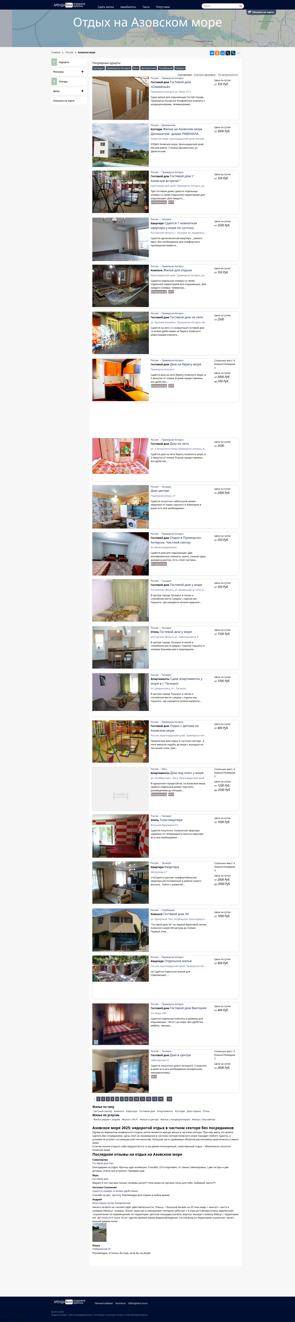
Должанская (148, 68)
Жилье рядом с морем (106, 1119)
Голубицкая (166, 68)
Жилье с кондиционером (175, 1119)
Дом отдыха (194, 1111)
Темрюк (180, 68)
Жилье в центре (149, 1119)
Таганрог (98, 68)
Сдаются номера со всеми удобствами (115, 1191)
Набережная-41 (101, 1249)
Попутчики (164, 7)
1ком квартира (171, 820)
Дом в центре (180, 1055)
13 (154, 1099)
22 (169, 1099)
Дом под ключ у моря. (187, 773)
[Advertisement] (165, 422)
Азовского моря (110, 1217)
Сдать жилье (107, 7)
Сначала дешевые (204, 74)
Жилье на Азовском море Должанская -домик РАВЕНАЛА (176, 131)
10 (136, 1099)
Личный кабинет (104, 1303)
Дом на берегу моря (185, 364)
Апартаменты (165, 1111)
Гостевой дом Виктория (188, 1008)
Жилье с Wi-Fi (130, 1119)
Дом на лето (179, 443)
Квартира (171, 867)
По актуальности (228, 74)
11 (142, 1099)
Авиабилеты (129, 7)
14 (160, 1099)
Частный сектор (102, 1111)
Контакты (121, 1303)
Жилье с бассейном (203, 1119)
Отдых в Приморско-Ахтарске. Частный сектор (176, 539)
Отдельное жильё (178, 961)
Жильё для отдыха (177, 270)
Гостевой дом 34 (176, 914)
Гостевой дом (147, 1111)
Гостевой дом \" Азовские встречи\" (172, 178)
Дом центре (160, 490)
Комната (119, 1111)
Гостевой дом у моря (186, 584)
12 (148, 1099)
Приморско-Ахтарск (118, 68)
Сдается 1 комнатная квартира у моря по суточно (174, 225)
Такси (146, 7)
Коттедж (180, 1111)
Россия (69, 52)
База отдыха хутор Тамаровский (111, 1203)
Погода (63, 81)
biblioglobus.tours (138, 1303)
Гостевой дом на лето (186, 317)
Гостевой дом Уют (103, 1163)
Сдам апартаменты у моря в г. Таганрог (176, 681)
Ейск (136, 68)
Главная (55, 52)
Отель (206, 1111)
